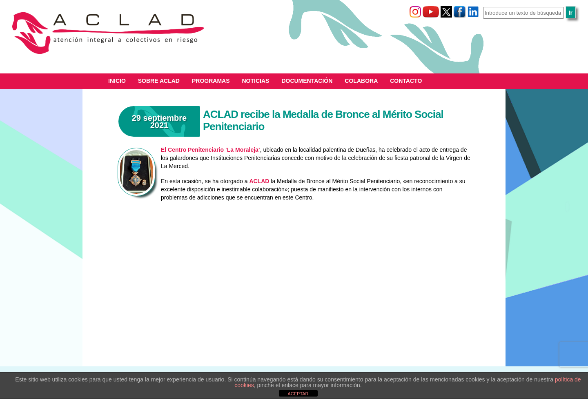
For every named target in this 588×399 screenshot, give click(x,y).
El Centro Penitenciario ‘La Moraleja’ (210, 149)
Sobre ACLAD (159, 81)
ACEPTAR (297, 393)
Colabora (361, 81)
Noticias (256, 81)
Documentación (306, 81)
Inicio (117, 81)
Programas (211, 81)
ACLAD (259, 181)
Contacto (406, 81)
